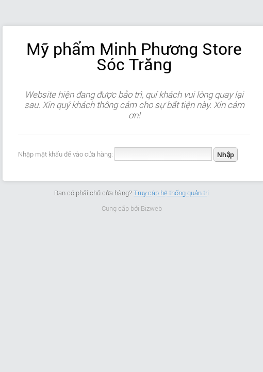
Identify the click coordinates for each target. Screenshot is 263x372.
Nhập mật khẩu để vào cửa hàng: (65, 154)
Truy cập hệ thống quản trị (171, 193)
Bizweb (151, 208)
